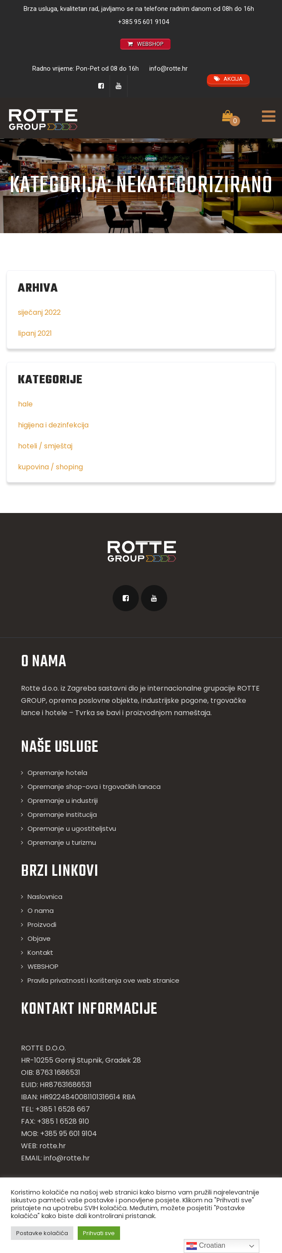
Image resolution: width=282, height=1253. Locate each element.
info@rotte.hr (168, 68)
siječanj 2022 (39, 312)
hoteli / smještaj (45, 446)
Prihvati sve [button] (99, 1233)
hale (25, 404)
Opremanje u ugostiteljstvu (72, 828)
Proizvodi (42, 924)
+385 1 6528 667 (62, 1109)
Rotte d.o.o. (40, 688)
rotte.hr (52, 1146)
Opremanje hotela (57, 772)
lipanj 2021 (35, 333)
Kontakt (40, 952)
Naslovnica (45, 896)
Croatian (205, 1246)
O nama (41, 910)
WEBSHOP (43, 966)
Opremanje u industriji (63, 800)
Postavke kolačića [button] (42, 1233)
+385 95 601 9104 (143, 22)
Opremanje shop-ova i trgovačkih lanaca (94, 786)
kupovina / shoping (50, 467)
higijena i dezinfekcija (53, 425)
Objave (39, 938)
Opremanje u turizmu (62, 842)
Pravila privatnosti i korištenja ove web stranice (103, 980)
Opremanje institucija (62, 814)
